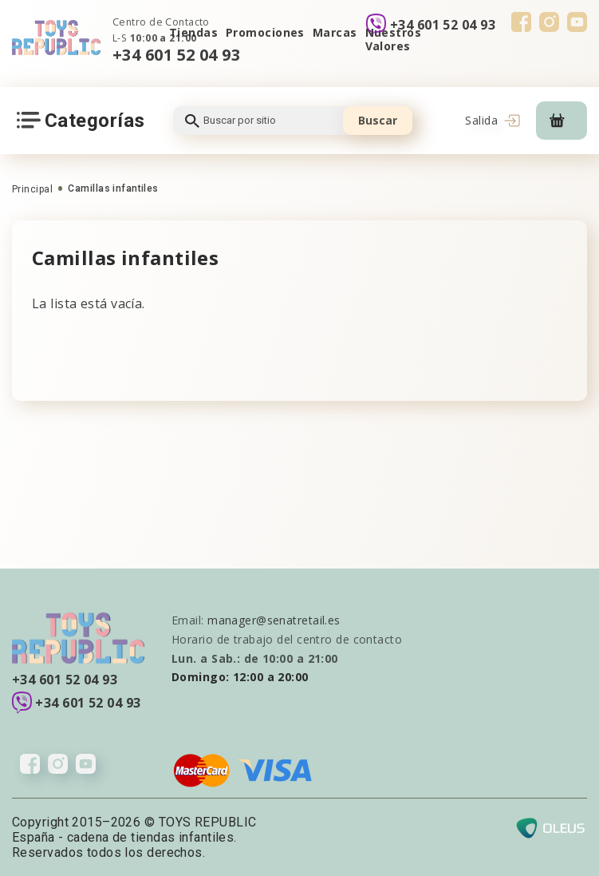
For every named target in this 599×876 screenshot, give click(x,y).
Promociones (265, 32)
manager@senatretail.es (274, 620)
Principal (32, 189)
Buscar (377, 120)
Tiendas (193, 32)
